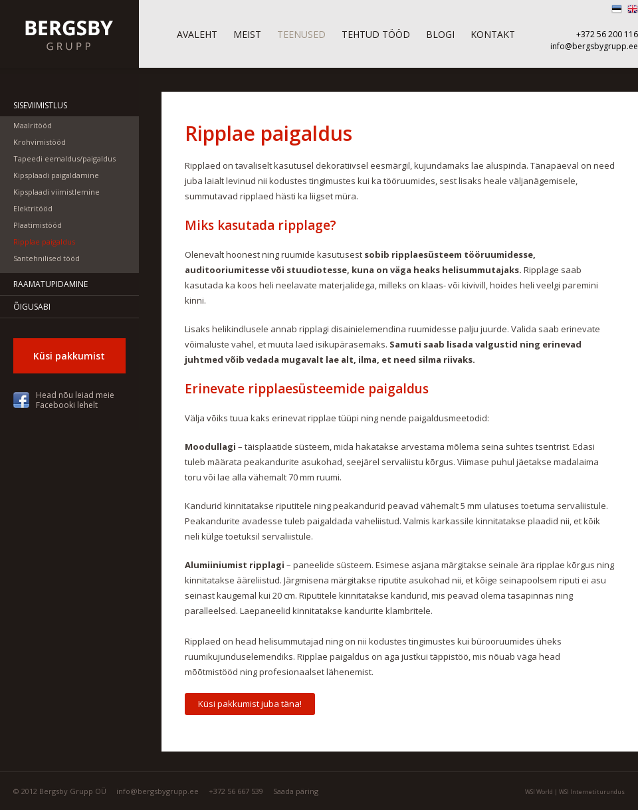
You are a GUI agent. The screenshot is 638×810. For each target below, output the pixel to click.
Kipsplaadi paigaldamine (56, 175)
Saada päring (295, 791)
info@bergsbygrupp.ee (594, 46)
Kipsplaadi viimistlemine (56, 192)
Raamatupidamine (50, 284)
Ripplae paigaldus (44, 242)
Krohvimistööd (39, 142)
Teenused (301, 34)
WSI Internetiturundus (592, 791)
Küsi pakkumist (69, 356)
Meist (247, 34)
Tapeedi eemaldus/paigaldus (64, 158)
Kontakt (493, 34)
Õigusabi (32, 306)
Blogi (440, 34)
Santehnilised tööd (46, 258)
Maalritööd (32, 125)
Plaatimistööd (37, 225)
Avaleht (197, 34)
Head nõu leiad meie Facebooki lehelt (75, 400)
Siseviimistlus (40, 105)
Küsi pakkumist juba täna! (250, 704)
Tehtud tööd (376, 34)
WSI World (539, 791)
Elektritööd (33, 208)
